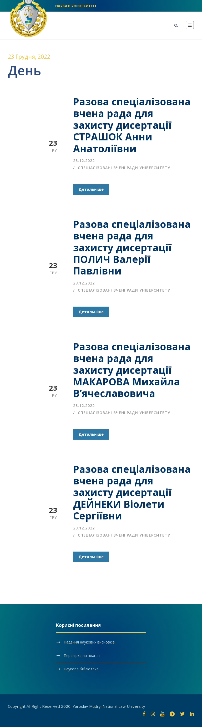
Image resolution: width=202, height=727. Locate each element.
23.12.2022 (84, 160)
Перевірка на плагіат (82, 655)
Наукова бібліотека (81, 668)
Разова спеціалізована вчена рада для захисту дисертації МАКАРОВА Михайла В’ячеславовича (132, 370)
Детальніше (91, 189)
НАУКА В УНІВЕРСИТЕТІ (75, 5)
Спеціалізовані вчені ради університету (124, 167)
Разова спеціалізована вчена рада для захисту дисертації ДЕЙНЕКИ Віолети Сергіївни (132, 492)
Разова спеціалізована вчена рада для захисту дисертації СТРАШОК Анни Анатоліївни (132, 125)
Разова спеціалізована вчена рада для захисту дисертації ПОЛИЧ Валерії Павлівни (132, 247)
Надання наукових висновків (89, 642)
